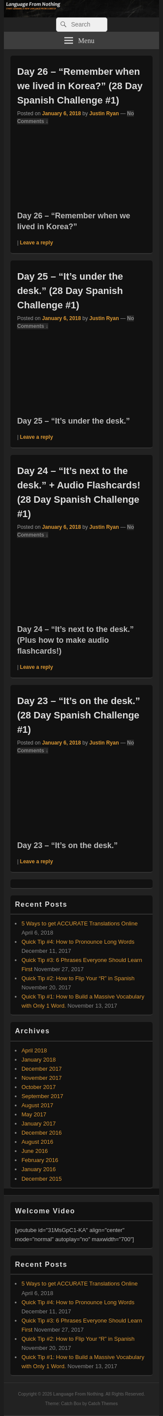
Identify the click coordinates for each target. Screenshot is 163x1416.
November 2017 (41, 1078)
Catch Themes (103, 1403)
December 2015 (41, 1179)
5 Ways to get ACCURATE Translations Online (79, 923)
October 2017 (38, 1087)
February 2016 (39, 1160)
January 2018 (38, 1059)
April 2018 (34, 1050)
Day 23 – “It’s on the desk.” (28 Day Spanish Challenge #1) (78, 715)
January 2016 (38, 1169)
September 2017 (42, 1096)
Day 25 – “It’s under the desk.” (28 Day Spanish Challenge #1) (70, 291)
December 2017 (41, 1068)
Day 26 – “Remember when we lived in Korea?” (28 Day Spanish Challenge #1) (80, 86)
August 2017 (37, 1105)
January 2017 (38, 1123)
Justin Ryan (104, 113)
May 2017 (33, 1114)
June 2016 (34, 1151)
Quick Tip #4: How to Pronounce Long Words (77, 941)
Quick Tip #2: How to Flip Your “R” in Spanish (77, 978)
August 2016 (37, 1142)
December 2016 (41, 1132)
